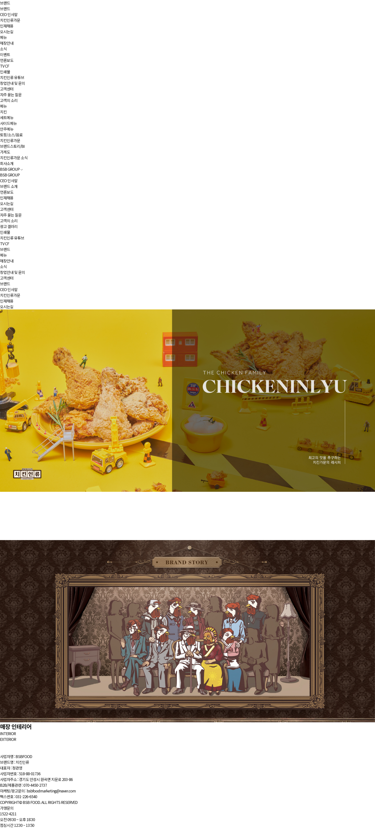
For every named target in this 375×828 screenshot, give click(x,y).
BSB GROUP (11, 169)
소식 (3, 49)
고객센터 (6, 89)
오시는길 (6, 31)
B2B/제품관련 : (23, 785)
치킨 (3, 112)
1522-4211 (8, 814)
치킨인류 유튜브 (12, 77)
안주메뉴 (6, 129)
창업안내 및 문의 (12, 83)
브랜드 (5, 3)
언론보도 (6, 60)
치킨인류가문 (10, 20)
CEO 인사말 (8, 14)
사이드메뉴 (8, 123)
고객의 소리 (8, 100)
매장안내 (6, 43)
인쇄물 (5, 71)
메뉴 (3, 37)
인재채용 (6, 26)
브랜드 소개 (8, 186)
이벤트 (5, 54)
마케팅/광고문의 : (38, 791)
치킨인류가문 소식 (14, 157)
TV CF (4, 66)
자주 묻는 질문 (11, 94)
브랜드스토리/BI (12, 146)
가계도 (5, 152)
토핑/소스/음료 (11, 135)
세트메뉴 (6, 117)
